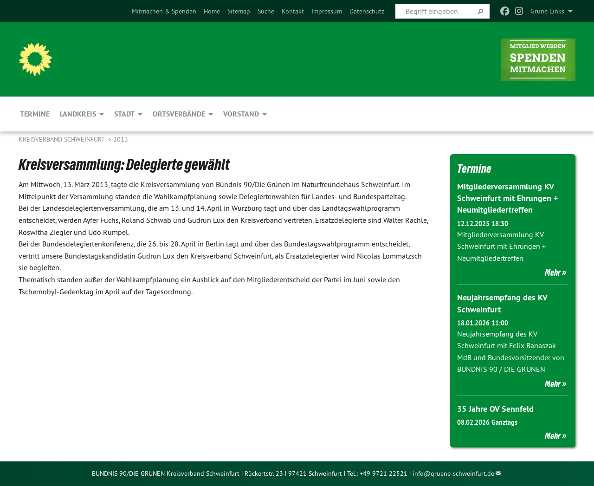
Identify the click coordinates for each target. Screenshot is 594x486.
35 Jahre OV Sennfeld (495, 408)
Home (212, 11)
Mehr (553, 272)
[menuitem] (164, 11)
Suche (266, 11)
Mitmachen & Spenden (164, 11)
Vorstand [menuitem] (241, 114)
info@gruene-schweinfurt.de (453, 473)
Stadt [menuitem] (124, 114)
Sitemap (238, 11)
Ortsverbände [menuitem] (179, 114)
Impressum (326, 11)
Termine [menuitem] (35, 114)
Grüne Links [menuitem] (547, 11)
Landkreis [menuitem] (78, 114)
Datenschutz (366, 11)
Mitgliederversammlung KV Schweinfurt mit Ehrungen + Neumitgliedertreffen (507, 198)
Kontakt (293, 11)
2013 (120, 139)
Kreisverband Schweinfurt (62, 139)
